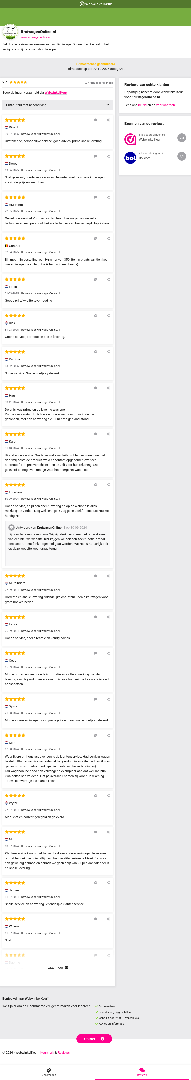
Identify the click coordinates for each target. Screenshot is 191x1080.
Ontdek (94, 1039)
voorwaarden (165, 105)
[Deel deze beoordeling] (108, 120)
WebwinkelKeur (56, 92)
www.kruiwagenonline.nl (35, 37)
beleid (142, 105)
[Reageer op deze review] (96, 120)
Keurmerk (47, 1052)
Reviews (64, 1052)
